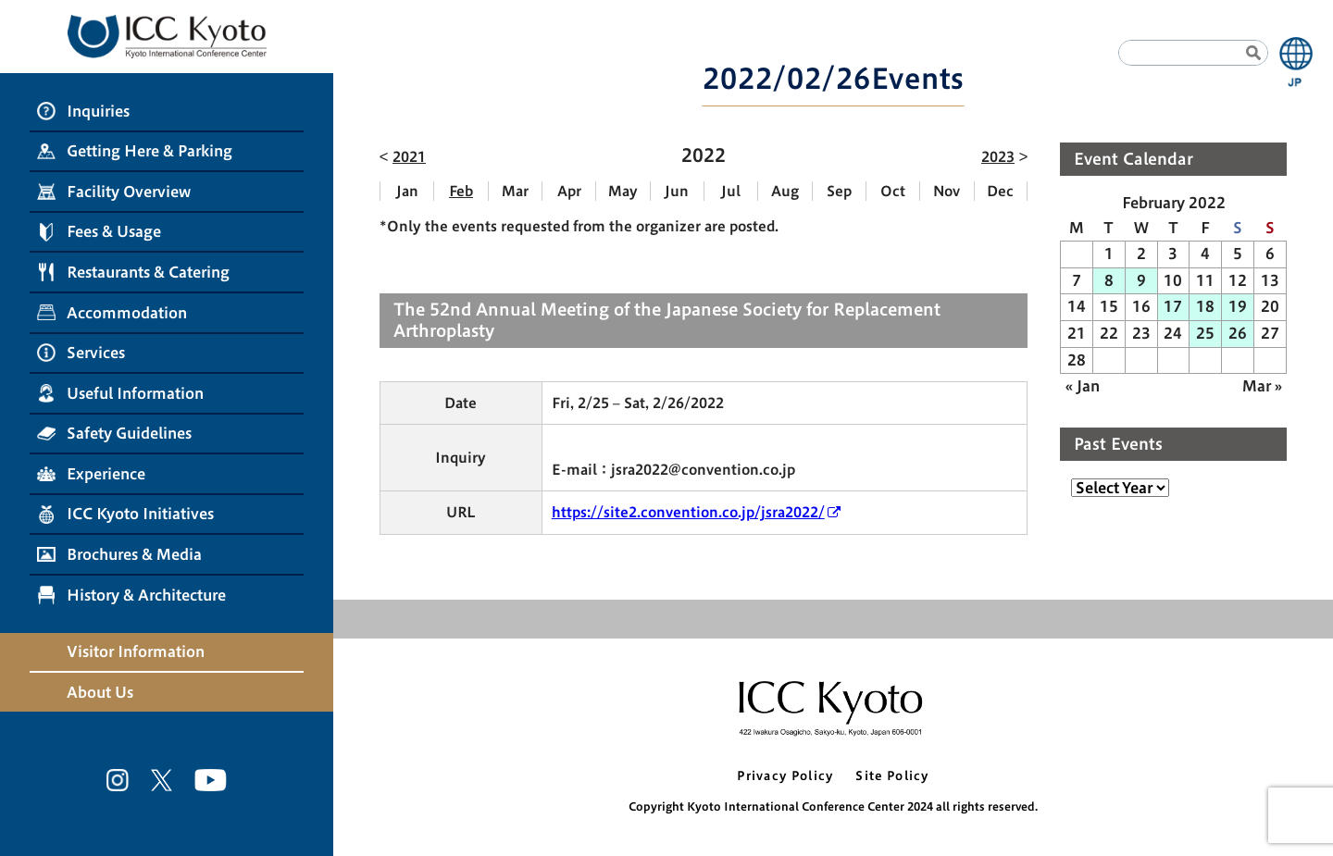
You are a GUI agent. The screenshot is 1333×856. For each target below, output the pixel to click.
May (623, 191)
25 (1205, 333)
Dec (1000, 191)
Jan (407, 191)
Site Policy (891, 776)
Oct (892, 191)
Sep (839, 191)
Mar (515, 191)
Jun (677, 191)
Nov (946, 191)
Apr (569, 191)
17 (1173, 306)
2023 (998, 157)
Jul (731, 191)
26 (1237, 333)
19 (1237, 306)
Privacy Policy (785, 776)
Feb (461, 191)
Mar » (1262, 385)
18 (1205, 306)
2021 (409, 157)
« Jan (1082, 385)
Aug (785, 191)
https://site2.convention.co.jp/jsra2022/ (688, 512)
